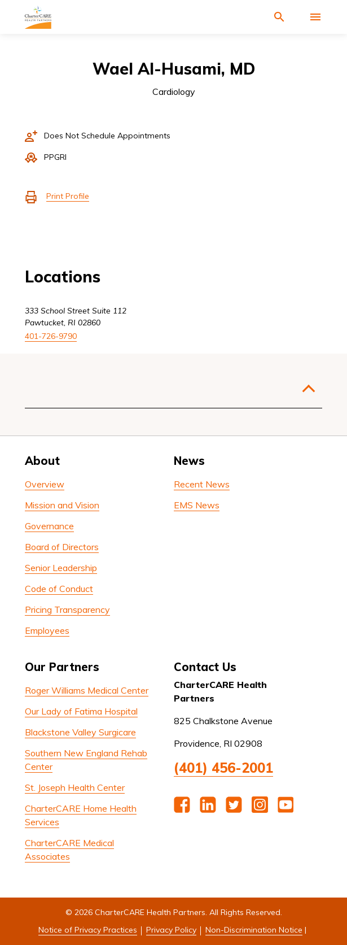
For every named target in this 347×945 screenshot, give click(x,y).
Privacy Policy (171, 930)
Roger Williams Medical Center (86, 690)
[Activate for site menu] (315, 17)
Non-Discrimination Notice (253, 930)
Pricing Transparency (67, 609)
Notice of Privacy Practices (87, 930)
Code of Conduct (59, 588)
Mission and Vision (62, 505)
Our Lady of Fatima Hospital (81, 711)
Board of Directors (62, 546)
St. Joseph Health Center (75, 787)
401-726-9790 (51, 336)
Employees (47, 630)
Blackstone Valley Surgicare (80, 732)
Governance (49, 526)
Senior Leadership (61, 567)
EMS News (196, 505)
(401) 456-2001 (223, 767)
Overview (44, 484)
